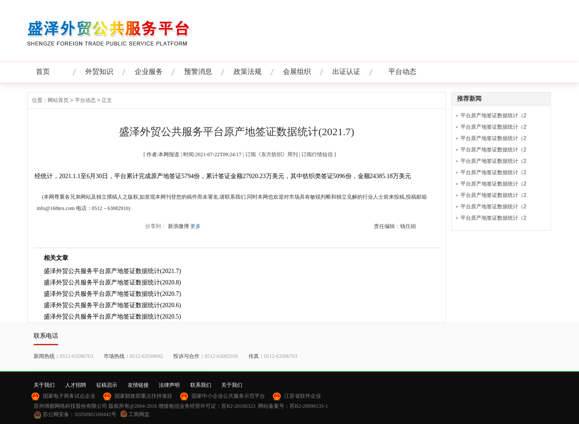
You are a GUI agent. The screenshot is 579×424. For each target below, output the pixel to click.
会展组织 (297, 71)
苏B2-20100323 (238, 406)
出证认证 (346, 71)
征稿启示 (106, 385)
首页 (43, 71)
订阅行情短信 (317, 154)
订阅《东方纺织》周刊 (271, 154)
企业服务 (149, 71)
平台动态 (402, 71)
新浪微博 (178, 226)
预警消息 (198, 71)
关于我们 (44, 385)
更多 (195, 226)
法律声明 (169, 385)
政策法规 (248, 71)
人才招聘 (75, 385)
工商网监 (139, 414)
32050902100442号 (95, 414)
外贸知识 (99, 71)
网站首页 (58, 100)
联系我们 (200, 385)
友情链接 (138, 385)
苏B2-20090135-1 (309, 406)
